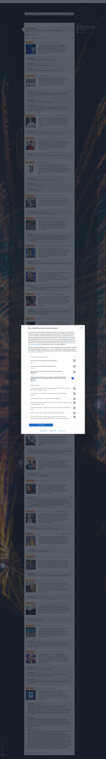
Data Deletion (43, 431)
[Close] (81, 328)
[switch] (73, 360)
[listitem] (53, 357)
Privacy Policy (62, 431)
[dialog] (53, 379)
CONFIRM (41, 425)
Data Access (53, 431)
